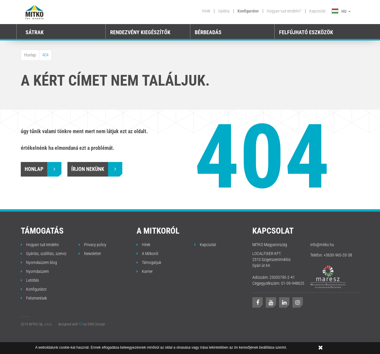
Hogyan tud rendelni (40, 244)
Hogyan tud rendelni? (284, 11)
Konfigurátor (248, 11)
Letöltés (30, 280)
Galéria (223, 11)
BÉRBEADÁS (208, 32)
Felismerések (34, 298)
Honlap (30, 55)
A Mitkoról (147, 253)
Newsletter (90, 253)
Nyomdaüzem (35, 271)
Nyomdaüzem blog (39, 262)
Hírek (206, 11)
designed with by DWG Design (81, 324)
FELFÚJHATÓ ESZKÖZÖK (306, 32)
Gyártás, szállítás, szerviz (43, 253)
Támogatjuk (149, 262)
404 (45, 55)
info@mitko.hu (322, 244)
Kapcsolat (317, 11)
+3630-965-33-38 (338, 255)
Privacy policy (92, 244)
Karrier (145, 271)
